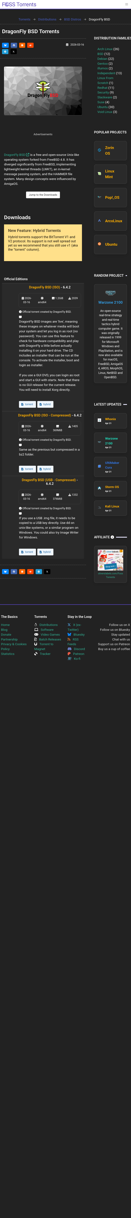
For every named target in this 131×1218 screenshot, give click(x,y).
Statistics (7, 654)
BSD (100, 54)
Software (44, 630)
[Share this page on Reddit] (30, 45)
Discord (76, 649)
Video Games (47, 634)
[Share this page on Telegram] (5, 51)
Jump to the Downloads (43, 194)
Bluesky (76, 634)
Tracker (42, 654)
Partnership (9, 639)
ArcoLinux (113, 221)
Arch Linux (105, 49)
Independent (106, 73)
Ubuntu (102, 107)
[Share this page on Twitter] (13, 51)
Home (5, 625)
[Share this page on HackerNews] (22, 45)
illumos (102, 68)
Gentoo (102, 64)
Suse (100, 102)
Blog (4, 630)
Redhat (102, 88)
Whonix (110, 419)
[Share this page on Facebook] (14, 45)
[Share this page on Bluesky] (5, 45)
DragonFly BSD (16, 155)
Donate (6, 634)
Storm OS (112, 487)
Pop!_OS (112, 197)
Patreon (76, 654)
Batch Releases (47, 639)
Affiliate (104, 537)
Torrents (24, 19)
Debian (102, 59)
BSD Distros (72, 19)
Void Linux (104, 112)
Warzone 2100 (110, 302)
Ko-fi (74, 659)
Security (103, 92)
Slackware (104, 97)
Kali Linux (112, 506)
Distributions (47, 19)
